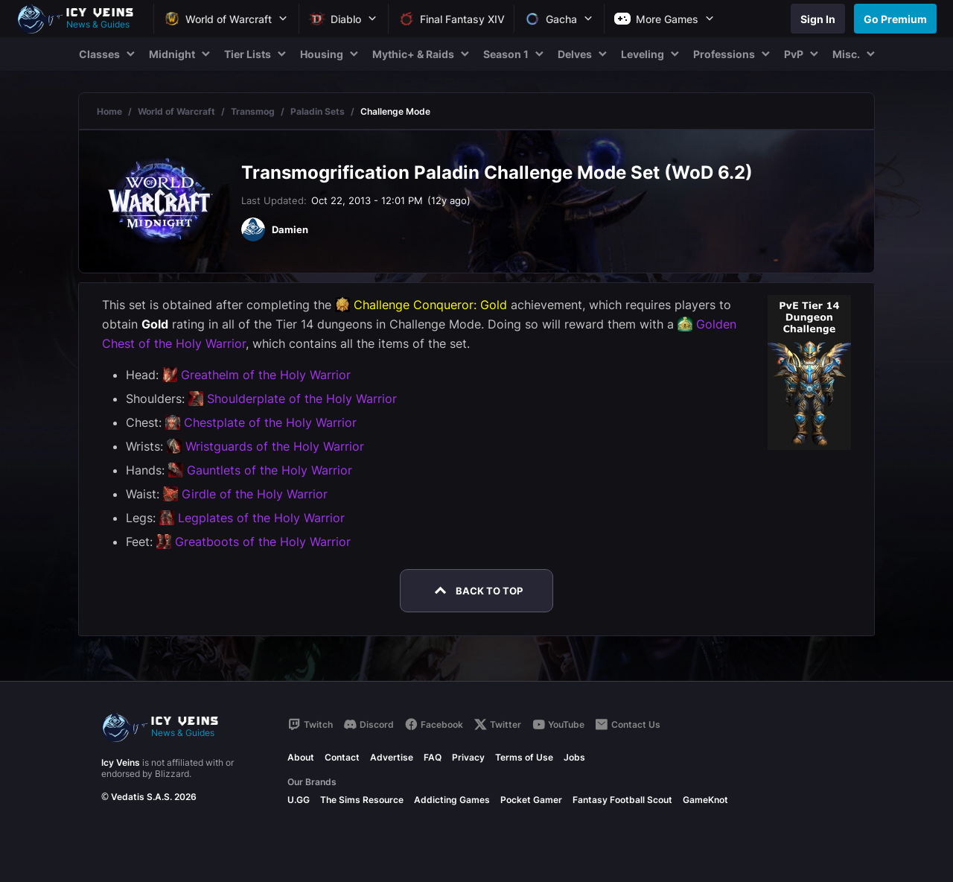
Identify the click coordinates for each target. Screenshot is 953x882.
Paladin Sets (317, 111)
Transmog (253, 111)
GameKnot (705, 799)
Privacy (468, 757)
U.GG (298, 799)
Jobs (574, 757)
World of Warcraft (176, 111)
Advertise (391, 757)
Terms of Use (524, 757)
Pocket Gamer (531, 799)
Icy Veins (120, 762)
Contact (342, 757)
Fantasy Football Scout (622, 799)
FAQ (433, 757)
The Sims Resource (362, 799)
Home (109, 111)
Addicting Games (452, 799)
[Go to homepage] (81, 19)
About (300, 757)
